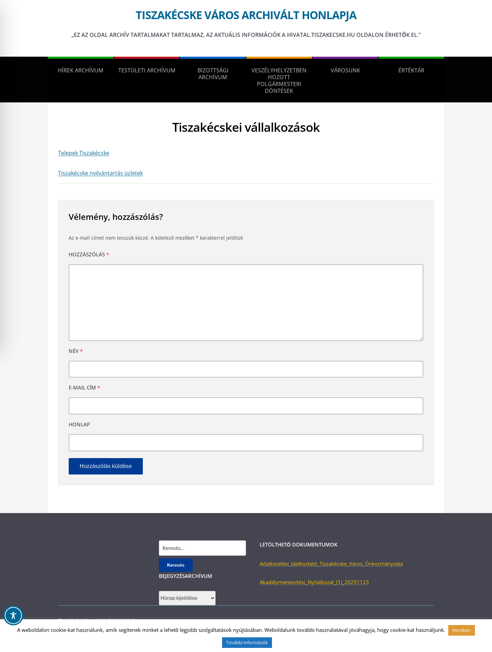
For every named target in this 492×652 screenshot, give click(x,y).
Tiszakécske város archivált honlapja (246, 15)
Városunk (345, 70)
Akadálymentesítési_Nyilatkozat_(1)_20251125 (314, 582)
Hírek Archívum (81, 70)
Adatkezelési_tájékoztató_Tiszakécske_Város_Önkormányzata (331, 563)
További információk (247, 642)
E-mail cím (84, 387)
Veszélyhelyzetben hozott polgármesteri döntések (278, 81)
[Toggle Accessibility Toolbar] (13, 615)
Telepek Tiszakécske (83, 153)
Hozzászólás (89, 254)
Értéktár (411, 70)
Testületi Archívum (147, 70)
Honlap (79, 424)
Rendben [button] (461, 630)
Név (76, 351)
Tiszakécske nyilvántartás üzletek (100, 173)
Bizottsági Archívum (213, 74)
